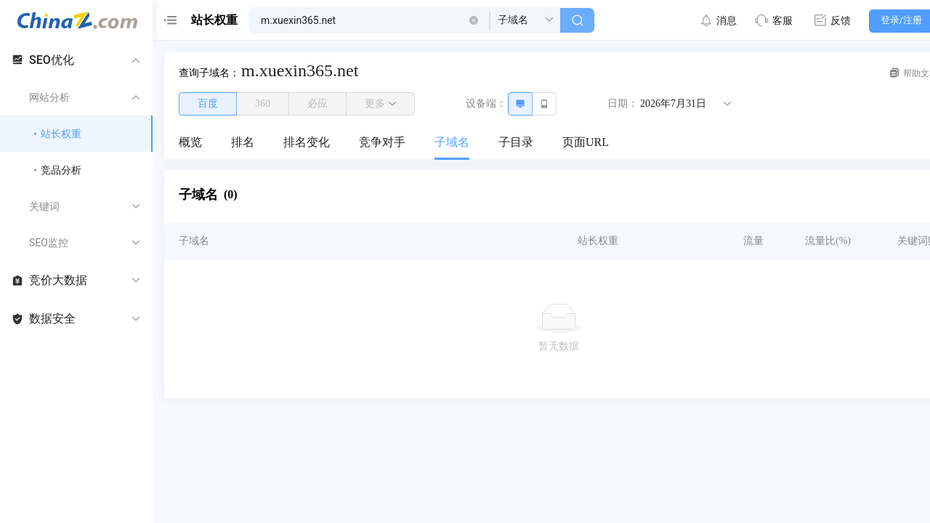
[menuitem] (190, 143)
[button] (473, 20)
